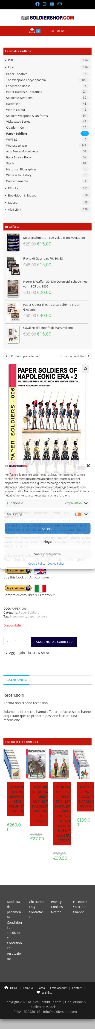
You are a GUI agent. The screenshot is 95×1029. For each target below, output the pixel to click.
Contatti (77, 988)
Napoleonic (18, 616)
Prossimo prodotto (72, 356)
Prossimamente (17, 181)
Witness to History (19, 175)
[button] (88, 465)
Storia (10, 163)
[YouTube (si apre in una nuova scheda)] (52, 4)
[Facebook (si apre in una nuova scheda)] (37, 4)
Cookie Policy (36, 564)
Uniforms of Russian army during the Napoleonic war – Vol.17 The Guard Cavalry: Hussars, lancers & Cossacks (65, 813)
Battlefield (13, 104)
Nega (47, 541)
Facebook (80, 901)
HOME (11, 988)
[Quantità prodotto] (16, 641)
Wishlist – (45, 993)
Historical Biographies (21, 169)
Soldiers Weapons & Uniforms (27, 116)
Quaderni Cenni (17, 127)
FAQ (32, 907)
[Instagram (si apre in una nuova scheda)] (44, 4)
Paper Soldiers (17, 133)
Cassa (41, 988)
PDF (11, 60)
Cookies (57, 907)
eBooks (13, 188)
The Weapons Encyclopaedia (26, 80)
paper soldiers (37, 616)
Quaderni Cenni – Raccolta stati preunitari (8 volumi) (18, 799)
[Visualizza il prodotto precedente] (6, 356)
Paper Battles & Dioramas (24, 92)
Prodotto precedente (24, 356)
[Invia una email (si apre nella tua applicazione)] (59, 4)
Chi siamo (36, 901)
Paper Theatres (16, 74)
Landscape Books (18, 86)
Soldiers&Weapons (19, 98)
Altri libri (14, 209)
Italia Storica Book (18, 157)
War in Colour (15, 110)
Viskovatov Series (18, 121)
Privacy (56, 901)
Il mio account (58, 988)
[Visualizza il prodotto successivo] (88, 356)
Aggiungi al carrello (54, 642)
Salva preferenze (47, 554)
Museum (14, 202)
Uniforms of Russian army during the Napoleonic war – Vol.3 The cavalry (42, 804)
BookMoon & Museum (23, 195)
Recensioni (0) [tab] (16, 680)
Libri (11, 67)
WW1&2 (11, 139)
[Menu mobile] (58, 31)
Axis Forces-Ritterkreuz (22, 151)
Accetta (47, 528)
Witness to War (16, 145)
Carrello (28, 988)
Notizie (56, 912)
